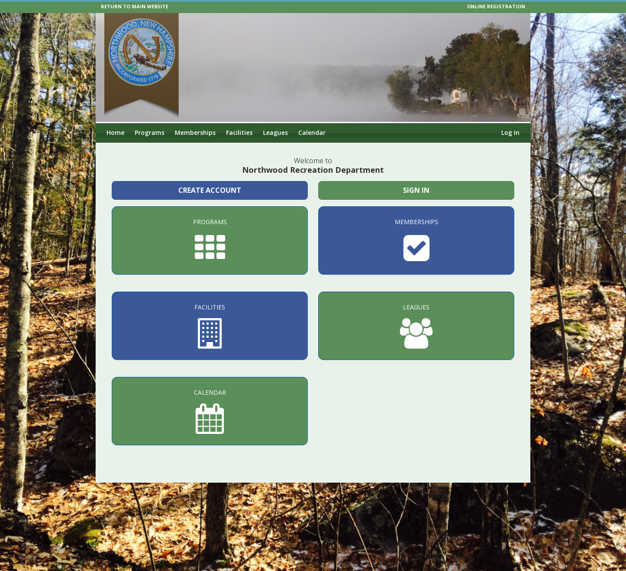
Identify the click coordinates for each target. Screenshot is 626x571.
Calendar (312, 132)
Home (115, 132)
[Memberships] (416, 240)
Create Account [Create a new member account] (209, 190)
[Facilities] (210, 326)
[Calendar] (210, 411)
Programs (149, 132)
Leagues (275, 132)
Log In (510, 132)
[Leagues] (416, 326)
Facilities (239, 132)
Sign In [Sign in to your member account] (416, 190)
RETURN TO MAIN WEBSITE (134, 6)
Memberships (195, 132)
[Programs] (210, 240)
